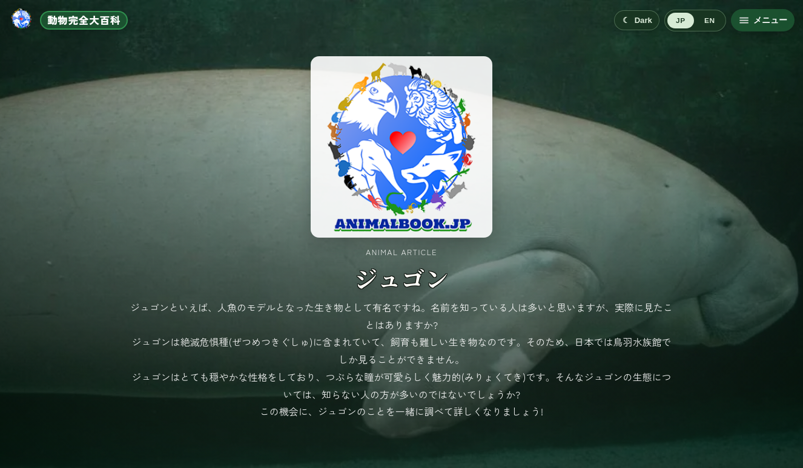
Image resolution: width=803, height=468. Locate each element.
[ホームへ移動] (68, 20)
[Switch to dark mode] (636, 20)
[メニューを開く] (763, 20)
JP (680, 20)
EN (709, 20)
